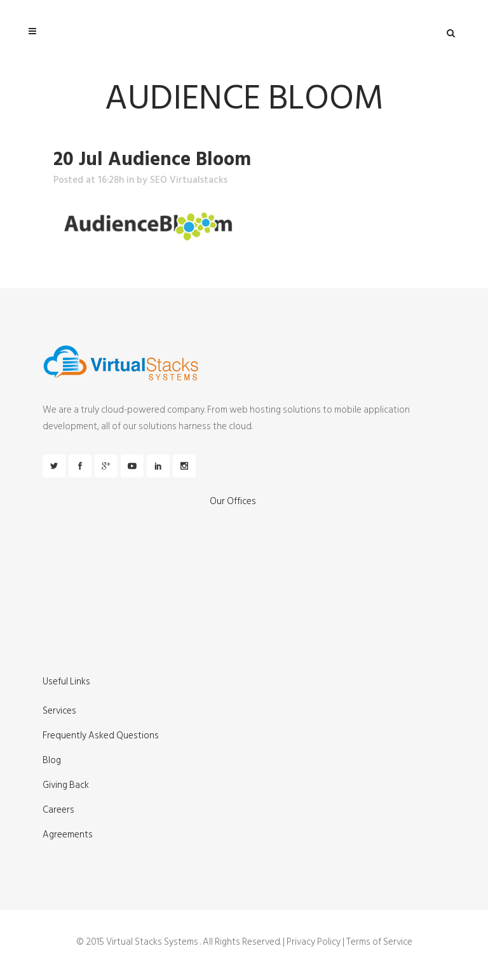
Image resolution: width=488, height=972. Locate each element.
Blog (52, 761)
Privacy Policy (314, 942)
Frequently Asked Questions (101, 736)
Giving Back (66, 785)
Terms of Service (379, 942)
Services (59, 711)
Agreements (68, 835)
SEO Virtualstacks (188, 180)
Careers (58, 810)
